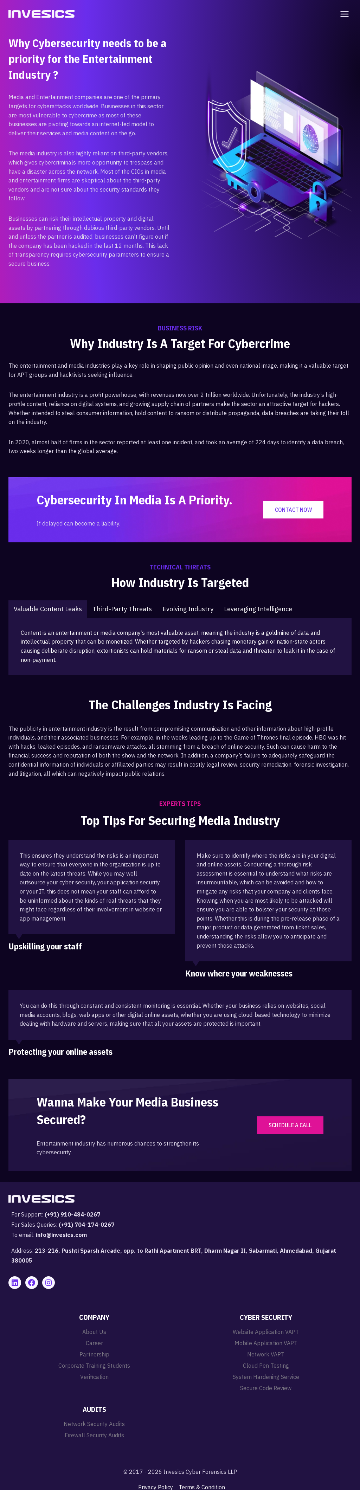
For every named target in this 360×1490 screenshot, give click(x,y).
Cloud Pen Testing (266, 1365)
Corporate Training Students (94, 1365)
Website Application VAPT (266, 1331)
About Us (94, 1331)
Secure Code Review (265, 1388)
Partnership (94, 1354)
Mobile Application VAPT (265, 1343)
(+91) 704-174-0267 (87, 1224)
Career (94, 1343)
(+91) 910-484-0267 (73, 1214)
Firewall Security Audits (94, 1435)
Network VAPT (265, 1354)
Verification (94, 1376)
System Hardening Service (266, 1376)
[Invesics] (41, 14)
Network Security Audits (94, 1423)
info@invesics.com (61, 1234)
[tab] (47, 609)
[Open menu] (343, 14)
